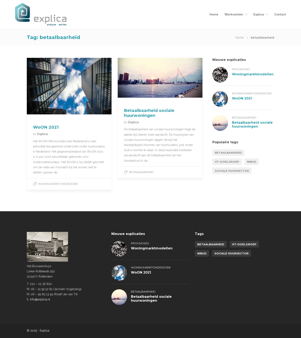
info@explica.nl (40, 299)
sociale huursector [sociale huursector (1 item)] (232, 170)
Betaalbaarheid (141, 172)
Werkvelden (234, 14)
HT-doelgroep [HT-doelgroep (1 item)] (227, 161)
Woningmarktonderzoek (58, 183)
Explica (258, 14)
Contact (280, 14)
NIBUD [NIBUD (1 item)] (251, 161)
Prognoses (241, 69)
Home (213, 14)
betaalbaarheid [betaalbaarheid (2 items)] (228, 152)
